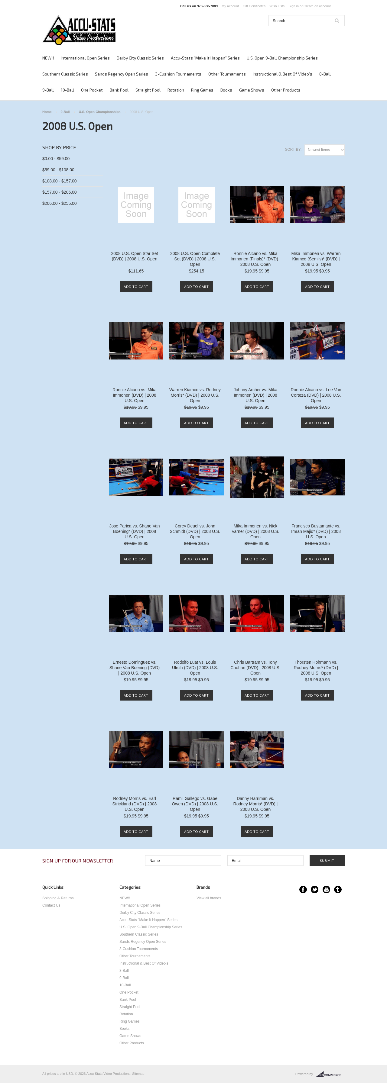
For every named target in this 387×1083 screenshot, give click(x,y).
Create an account (317, 6)
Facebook (303, 889)
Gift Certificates (254, 6)
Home (47, 112)
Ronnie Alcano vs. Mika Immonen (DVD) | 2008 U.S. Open (134, 395)
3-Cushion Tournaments (178, 73)
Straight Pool (148, 89)
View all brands (209, 898)
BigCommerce (330, 1074)
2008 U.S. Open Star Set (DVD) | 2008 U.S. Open (134, 256)
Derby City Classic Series (140, 57)
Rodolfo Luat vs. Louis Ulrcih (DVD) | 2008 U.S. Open (195, 667)
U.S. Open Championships (100, 112)
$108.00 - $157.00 (59, 181)
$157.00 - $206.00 (59, 192)
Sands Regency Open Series (121, 73)
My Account (230, 6)
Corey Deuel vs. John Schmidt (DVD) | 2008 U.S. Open (195, 531)
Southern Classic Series (65, 73)
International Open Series (85, 57)
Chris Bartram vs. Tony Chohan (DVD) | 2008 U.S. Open (255, 667)
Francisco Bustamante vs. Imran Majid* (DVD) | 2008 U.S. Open (316, 531)
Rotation (175, 89)
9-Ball (48, 89)
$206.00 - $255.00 (59, 203)
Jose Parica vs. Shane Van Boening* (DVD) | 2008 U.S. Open (134, 531)
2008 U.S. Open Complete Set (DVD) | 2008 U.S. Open (195, 259)
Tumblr (338, 889)
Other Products (286, 89)
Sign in (293, 6)
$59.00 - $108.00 (58, 169)
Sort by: (293, 149)
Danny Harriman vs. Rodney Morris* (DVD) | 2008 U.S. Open (255, 804)
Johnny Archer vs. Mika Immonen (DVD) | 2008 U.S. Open (256, 395)
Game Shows (251, 89)
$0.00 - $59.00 (56, 158)
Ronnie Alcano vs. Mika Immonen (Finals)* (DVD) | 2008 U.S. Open (256, 259)
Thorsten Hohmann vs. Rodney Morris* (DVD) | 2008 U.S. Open (316, 667)
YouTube (326, 889)
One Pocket (92, 89)
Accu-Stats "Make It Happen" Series (205, 57)
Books (226, 89)
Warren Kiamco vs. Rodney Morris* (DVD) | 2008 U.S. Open (195, 395)
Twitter (314, 889)
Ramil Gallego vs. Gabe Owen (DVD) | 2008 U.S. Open (195, 804)
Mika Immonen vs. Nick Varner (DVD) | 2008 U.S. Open (255, 531)
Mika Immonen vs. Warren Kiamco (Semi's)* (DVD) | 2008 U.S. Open (316, 259)
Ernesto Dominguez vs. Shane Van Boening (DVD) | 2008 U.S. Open (134, 667)
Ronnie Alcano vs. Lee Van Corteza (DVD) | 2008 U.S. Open (316, 395)
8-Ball (325, 73)
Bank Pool (119, 89)
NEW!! (48, 57)
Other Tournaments (227, 73)
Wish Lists (277, 6)
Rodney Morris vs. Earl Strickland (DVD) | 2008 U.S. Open (134, 804)
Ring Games (202, 89)
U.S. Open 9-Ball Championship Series (282, 57)
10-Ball (67, 89)
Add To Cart (136, 286)
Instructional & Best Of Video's (282, 73)
